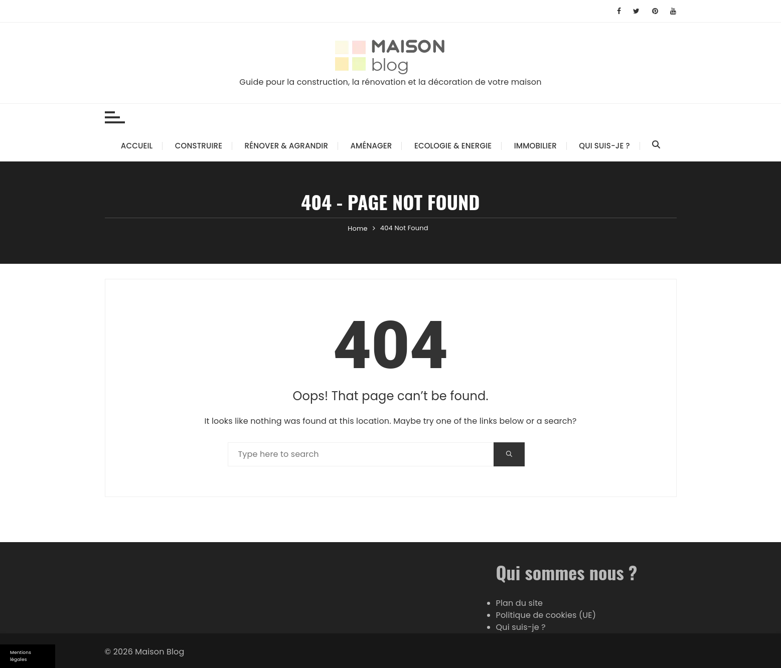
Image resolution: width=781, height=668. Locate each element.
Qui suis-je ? (604, 145)
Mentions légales (20, 655)
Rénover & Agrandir (286, 145)
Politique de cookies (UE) (546, 615)
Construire (198, 145)
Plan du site (519, 603)
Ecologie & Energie (453, 145)
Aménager (371, 145)
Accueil (137, 145)
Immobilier (535, 145)
